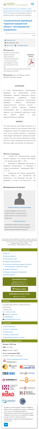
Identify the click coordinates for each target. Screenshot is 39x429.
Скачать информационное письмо (17, 359)
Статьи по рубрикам (11, 329)
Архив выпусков (10, 326)
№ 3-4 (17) (10, 45)
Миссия (7, 253)
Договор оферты (10, 275)
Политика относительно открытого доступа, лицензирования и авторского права (18, 265)
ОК (6, 424)
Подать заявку (19, 289)
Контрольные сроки (11, 259)
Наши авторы (9, 332)
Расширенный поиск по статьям (14, 337)
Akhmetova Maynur (19, 221)
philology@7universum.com (12, 319)
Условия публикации (11, 269)
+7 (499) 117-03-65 (9, 312)
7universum (10, 314)
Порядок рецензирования (13, 261)
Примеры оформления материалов (16, 272)
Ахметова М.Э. (10, 40)
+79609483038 (8, 317)
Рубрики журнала (10, 256)
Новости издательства (11, 334)
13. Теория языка (22, 45)
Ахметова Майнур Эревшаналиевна (19, 207)
